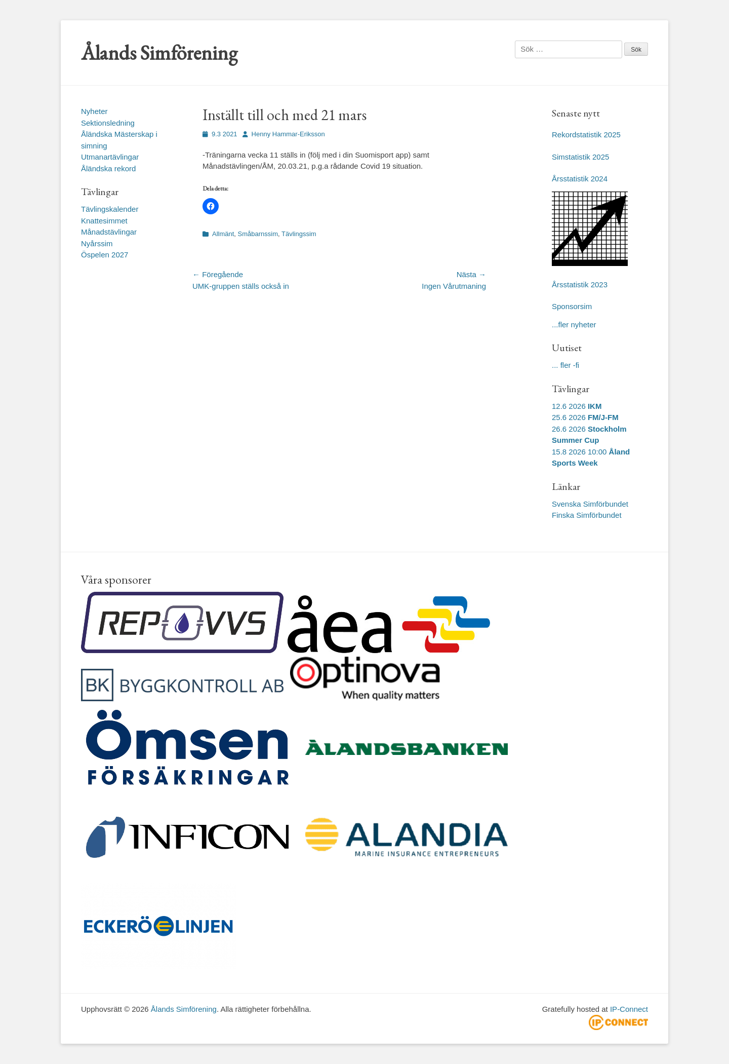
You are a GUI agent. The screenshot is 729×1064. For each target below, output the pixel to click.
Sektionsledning (108, 123)
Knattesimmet (104, 220)
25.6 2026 (585, 417)
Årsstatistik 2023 (580, 284)
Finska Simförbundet (587, 515)
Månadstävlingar (109, 231)
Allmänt (223, 234)
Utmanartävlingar (110, 157)
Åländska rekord (108, 168)
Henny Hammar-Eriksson (288, 134)
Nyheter (94, 111)
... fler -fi (565, 365)
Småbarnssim (258, 234)
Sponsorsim (572, 306)
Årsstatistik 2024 (580, 178)
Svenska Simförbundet (590, 504)
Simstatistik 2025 (580, 157)
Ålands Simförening (159, 53)
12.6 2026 (576, 406)
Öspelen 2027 (104, 254)
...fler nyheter (574, 324)
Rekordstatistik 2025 (586, 134)
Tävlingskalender (109, 209)
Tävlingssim (298, 234)
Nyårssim (97, 243)
